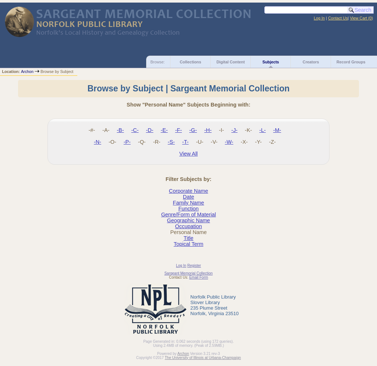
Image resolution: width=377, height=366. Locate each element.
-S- (171, 142)
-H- (208, 130)
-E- (164, 130)
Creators (311, 62)
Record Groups (351, 62)
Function (188, 209)
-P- (127, 142)
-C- (134, 130)
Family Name (188, 203)
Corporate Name (188, 191)
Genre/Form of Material (188, 214)
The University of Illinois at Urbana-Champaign (203, 358)
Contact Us (338, 18)
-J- (234, 130)
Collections (190, 62)
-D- (149, 130)
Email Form (198, 277)
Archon (27, 71)
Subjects (271, 62)
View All (188, 154)
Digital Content (230, 62)
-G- (193, 130)
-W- (229, 142)
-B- (120, 130)
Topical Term (189, 244)
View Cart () (361, 18)
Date (188, 197)
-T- (185, 142)
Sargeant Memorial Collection (188, 273)
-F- (178, 130)
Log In (319, 18)
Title (189, 238)
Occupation (188, 226)
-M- (277, 130)
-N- (97, 142)
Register (194, 266)
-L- (262, 130)
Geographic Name (188, 220)
